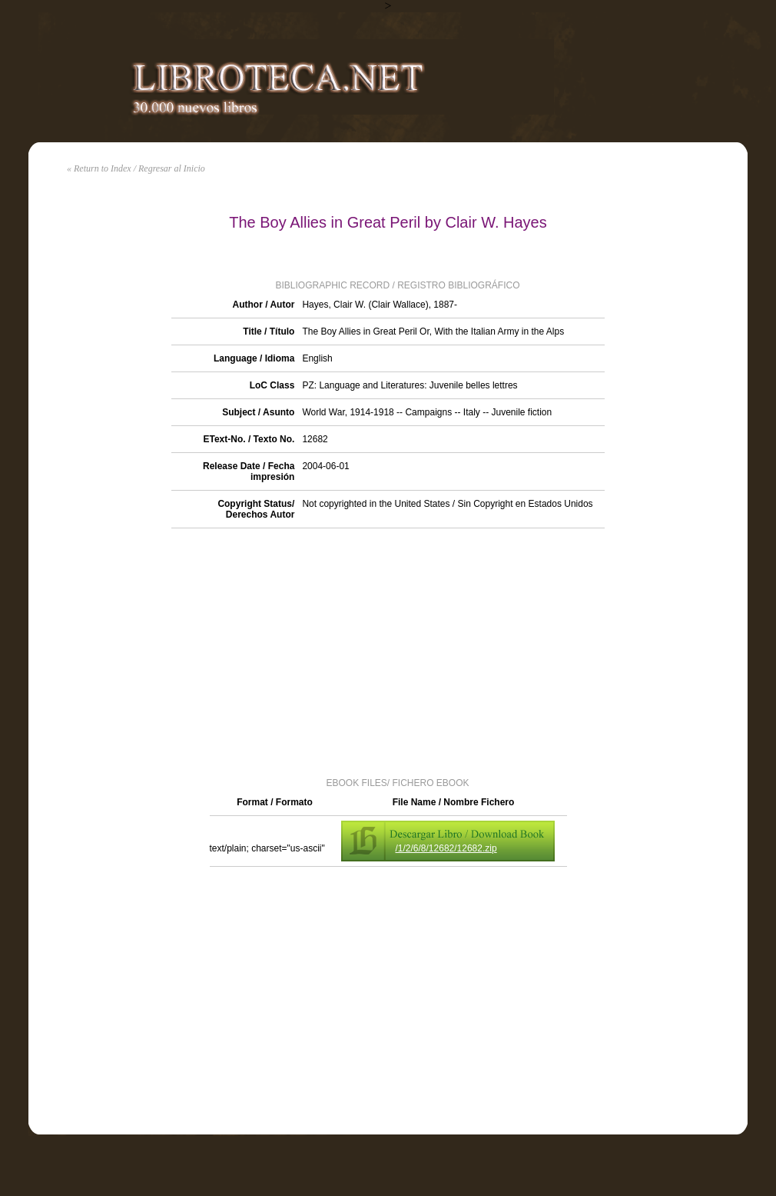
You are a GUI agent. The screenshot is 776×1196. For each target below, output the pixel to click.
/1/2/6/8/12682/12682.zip (446, 848)
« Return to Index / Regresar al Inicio (136, 168)
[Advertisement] (388, 651)
